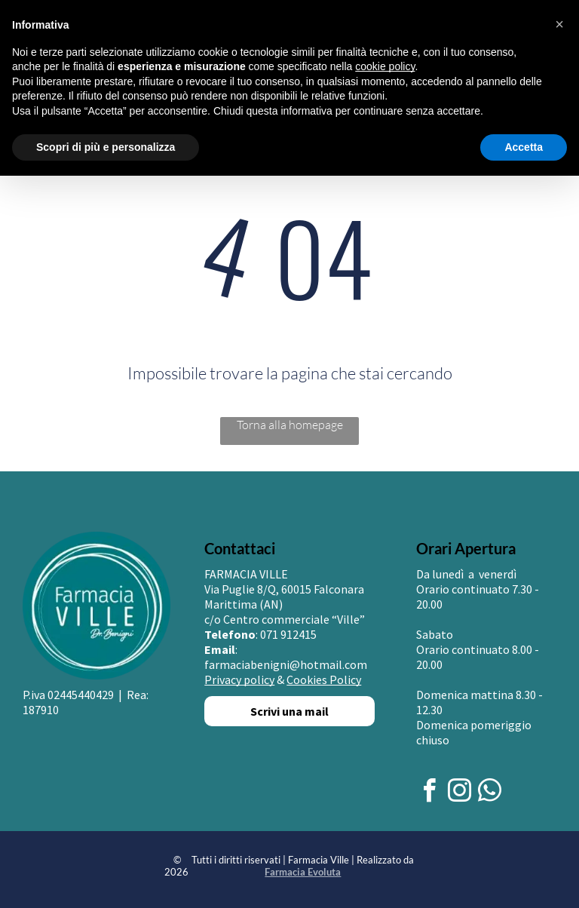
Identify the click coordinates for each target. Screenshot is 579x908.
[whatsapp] (490, 793)
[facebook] (429, 793)
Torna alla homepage (290, 424)
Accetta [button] (523, 147)
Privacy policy (239, 679)
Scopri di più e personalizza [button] (105, 147)
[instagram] (459, 793)
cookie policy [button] (385, 66)
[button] (559, 24)
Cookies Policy (323, 679)
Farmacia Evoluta (303, 872)
